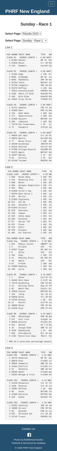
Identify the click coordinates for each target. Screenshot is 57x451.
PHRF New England (27, 11)
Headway (41, 443)
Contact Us (28, 428)
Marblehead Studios (33, 440)
